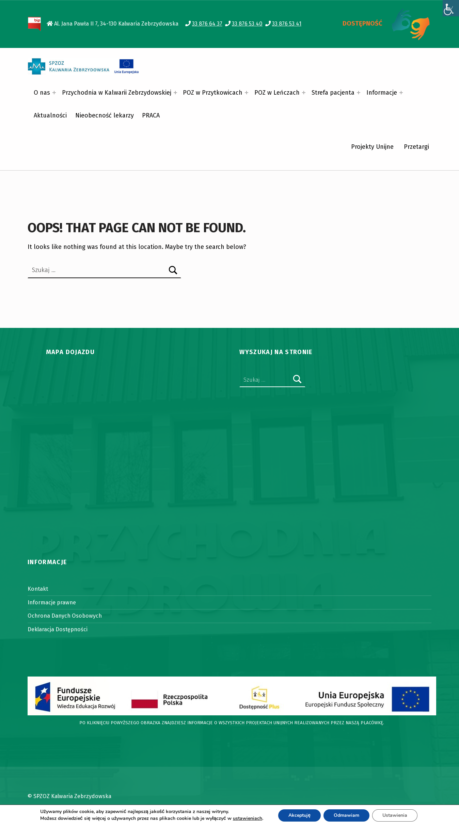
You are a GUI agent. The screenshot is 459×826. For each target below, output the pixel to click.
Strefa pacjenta (333, 92)
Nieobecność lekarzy (104, 115)
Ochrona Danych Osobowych (65, 616)
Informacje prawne (52, 602)
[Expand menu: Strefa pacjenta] (358, 92)
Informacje (381, 92)
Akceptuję (299, 815)
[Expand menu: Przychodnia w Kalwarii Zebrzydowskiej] (175, 92)
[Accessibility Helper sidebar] (451, 8)
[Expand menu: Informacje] (401, 92)
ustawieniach (247, 818)
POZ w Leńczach (277, 92)
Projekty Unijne (372, 146)
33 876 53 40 (247, 23)
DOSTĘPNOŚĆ (362, 23)
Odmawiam (346, 815)
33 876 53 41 (286, 23)
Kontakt (38, 589)
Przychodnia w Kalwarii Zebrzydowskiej (116, 92)
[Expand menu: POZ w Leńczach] (303, 92)
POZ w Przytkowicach (212, 92)
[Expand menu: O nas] (54, 92)
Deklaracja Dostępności (58, 629)
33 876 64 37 (207, 23)
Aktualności (50, 115)
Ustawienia (394, 815)
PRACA (151, 115)
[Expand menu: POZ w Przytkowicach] (246, 92)
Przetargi (416, 146)
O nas (42, 92)
